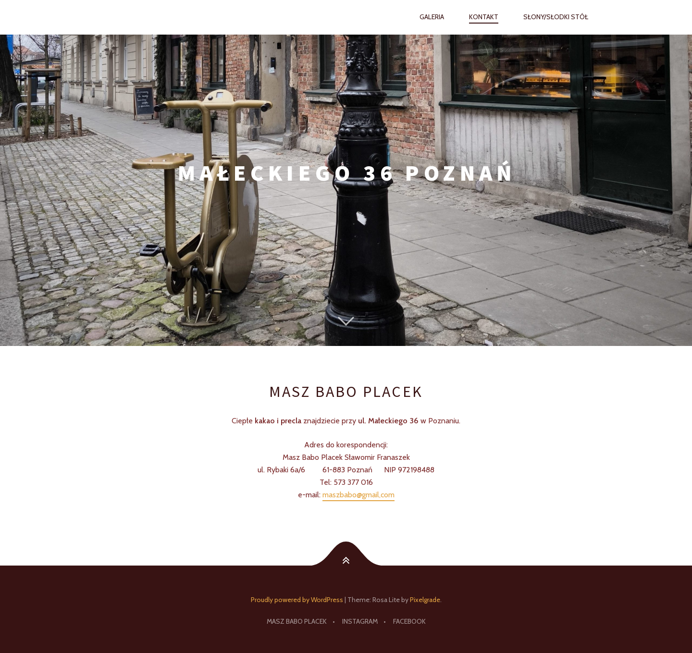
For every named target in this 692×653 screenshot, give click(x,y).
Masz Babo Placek (297, 621)
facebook (409, 621)
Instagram (360, 621)
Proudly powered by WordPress (297, 599)
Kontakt (483, 16)
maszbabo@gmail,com (358, 494)
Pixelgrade (425, 599)
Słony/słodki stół (555, 16)
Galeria (432, 16)
